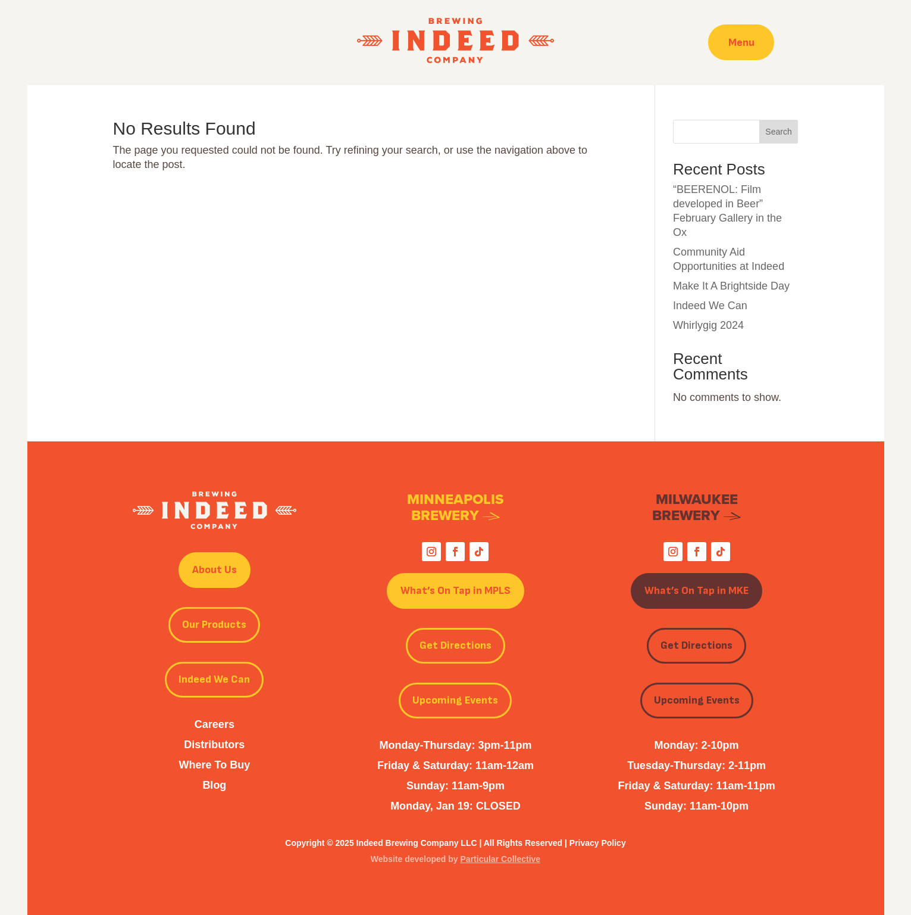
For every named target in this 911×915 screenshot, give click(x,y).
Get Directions (455, 645)
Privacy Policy (597, 843)
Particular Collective (501, 859)
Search (778, 131)
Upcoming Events (455, 700)
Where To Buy (215, 765)
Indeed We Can (710, 306)
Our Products (214, 624)
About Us (214, 570)
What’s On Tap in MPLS (455, 590)
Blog (214, 785)
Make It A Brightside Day (731, 286)
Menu (741, 42)
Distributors (214, 745)
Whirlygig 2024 (708, 325)
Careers (214, 724)
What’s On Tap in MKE (696, 590)
